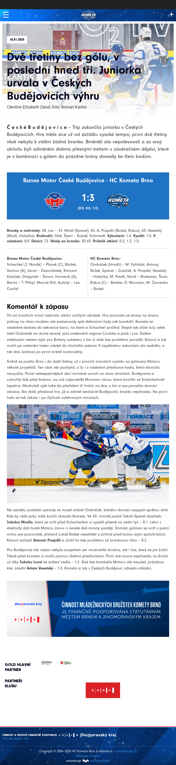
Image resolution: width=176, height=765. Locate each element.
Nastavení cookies (88, 755)
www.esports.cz (126, 751)
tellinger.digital (100, 760)
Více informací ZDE (15, 738)
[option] (103, 685)
